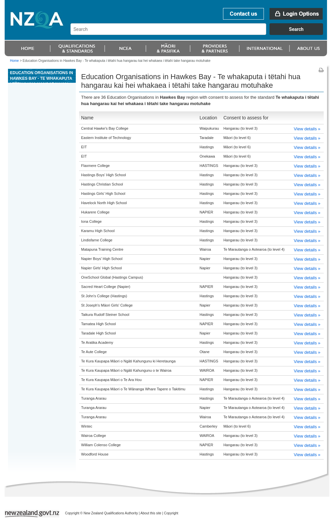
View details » (307, 128)
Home (14, 61)
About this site (151, 513)
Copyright (171, 513)
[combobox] (200, 33)
